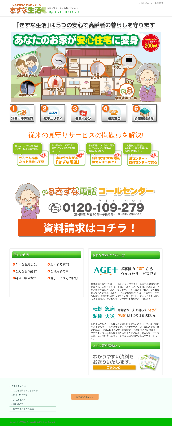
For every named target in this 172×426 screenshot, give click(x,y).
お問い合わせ (145, 3)
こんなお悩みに (24, 271)
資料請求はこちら (85, 396)
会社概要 (158, 3)
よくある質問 (58, 264)
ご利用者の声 (58, 271)
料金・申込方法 (24, 278)
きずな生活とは (24, 264)
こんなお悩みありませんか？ (26, 390)
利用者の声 (18, 404)
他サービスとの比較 (62, 278)
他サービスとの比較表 (23, 408)
